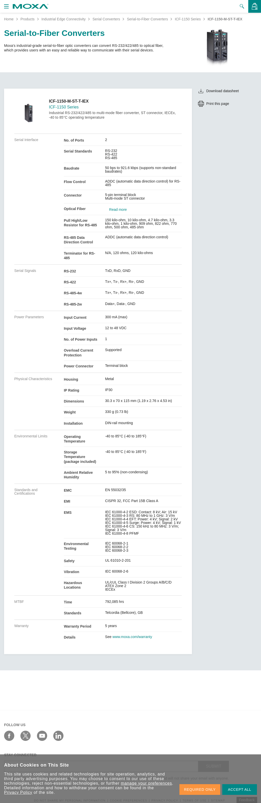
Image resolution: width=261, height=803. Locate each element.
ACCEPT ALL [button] (239, 789)
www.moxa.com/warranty (132, 637)
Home (9, 19)
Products (27, 19)
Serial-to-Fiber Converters (147, 19)
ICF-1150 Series (188, 19)
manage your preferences (146, 783)
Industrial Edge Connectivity (63, 19)
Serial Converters (106, 19)
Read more (118, 209)
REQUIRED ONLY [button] (200, 789)
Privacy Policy (18, 792)
